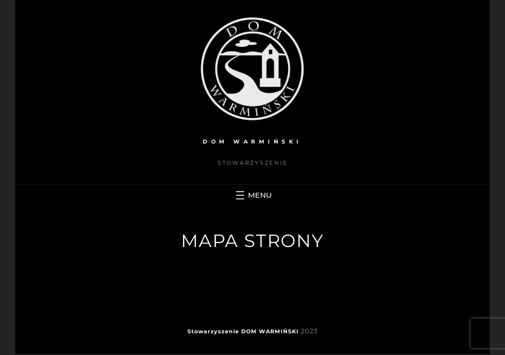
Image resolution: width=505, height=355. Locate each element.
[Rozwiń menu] (252, 195)
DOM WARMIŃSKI (252, 141)
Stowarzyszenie (213, 331)
